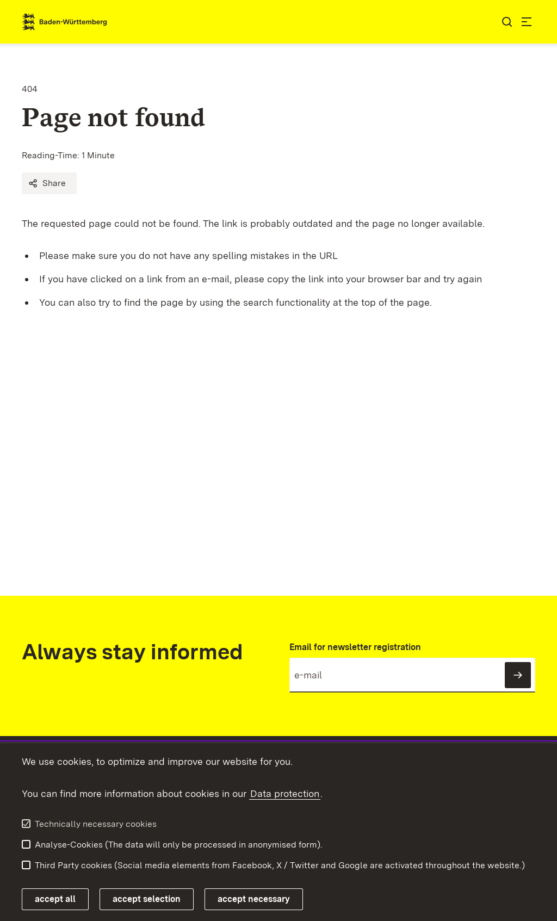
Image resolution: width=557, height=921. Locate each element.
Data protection (284, 793)
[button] (49, 183)
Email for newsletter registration (355, 647)
